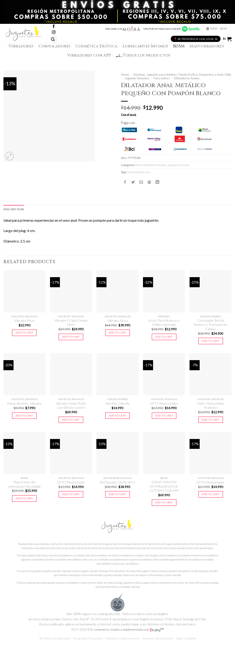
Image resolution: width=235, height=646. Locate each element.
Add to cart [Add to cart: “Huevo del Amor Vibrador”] (24, 415)
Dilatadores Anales (186, 78)
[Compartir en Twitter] (133, 182)
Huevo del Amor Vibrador (24, 404)
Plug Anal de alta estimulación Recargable (24, 484)
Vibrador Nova (117, 321)
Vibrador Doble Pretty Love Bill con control (71, 406)
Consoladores (54, 46)
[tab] (13, 209)
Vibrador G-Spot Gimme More (71, 323)
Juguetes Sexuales (137, 78)
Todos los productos (143, 55)
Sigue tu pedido (186, 638)
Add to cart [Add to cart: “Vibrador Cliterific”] (117, 415)
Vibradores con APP (89, 55)
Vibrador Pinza (24, 321)
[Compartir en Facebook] (125, 182)
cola (129, 172)
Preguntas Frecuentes (88, 638)
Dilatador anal (141, 172)
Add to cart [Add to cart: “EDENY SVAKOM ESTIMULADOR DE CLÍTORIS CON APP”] (164, 502)
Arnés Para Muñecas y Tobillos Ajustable (164, 323)
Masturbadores (207, 46)
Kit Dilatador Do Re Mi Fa (117, 482)
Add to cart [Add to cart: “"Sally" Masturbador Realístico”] (210, 419)
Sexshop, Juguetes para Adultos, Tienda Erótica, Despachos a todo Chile (182, 74)
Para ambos (162, 78)
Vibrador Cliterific (117, 404)
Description (13, 209)
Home (125, 74)
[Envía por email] (141, 182)
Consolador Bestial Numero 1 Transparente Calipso (210, 325)
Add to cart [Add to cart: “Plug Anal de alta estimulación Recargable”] (24, 498)
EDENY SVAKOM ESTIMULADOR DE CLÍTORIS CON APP (164, 486)
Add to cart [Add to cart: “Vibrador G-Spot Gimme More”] (71, 336)
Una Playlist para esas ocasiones (171, 29)
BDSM (179, 46)
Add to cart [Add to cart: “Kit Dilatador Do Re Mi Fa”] (117, 494)
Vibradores (20, 46)
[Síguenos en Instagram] (54, 32)
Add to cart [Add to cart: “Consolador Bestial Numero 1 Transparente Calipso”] (210, 341)
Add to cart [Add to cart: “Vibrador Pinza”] (24, 332)
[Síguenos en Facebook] (54, 27)
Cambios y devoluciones (157, 638)
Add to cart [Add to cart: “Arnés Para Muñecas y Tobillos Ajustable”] (164, 336)
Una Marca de (122, 29)
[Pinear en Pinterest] (149, 182)
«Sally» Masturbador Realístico (211, 406)
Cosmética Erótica (97, 46)
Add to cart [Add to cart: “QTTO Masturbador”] (164, 415)
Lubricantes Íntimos (145, 46)
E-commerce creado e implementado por (127, 630)
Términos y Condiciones (55, 638)
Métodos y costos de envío (122, 638)
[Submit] (53, 39)
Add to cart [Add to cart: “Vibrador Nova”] (117, 332)
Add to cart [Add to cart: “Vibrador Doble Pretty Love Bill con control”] (71, 419)
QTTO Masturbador (164, 404)
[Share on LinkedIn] (157, 182)
